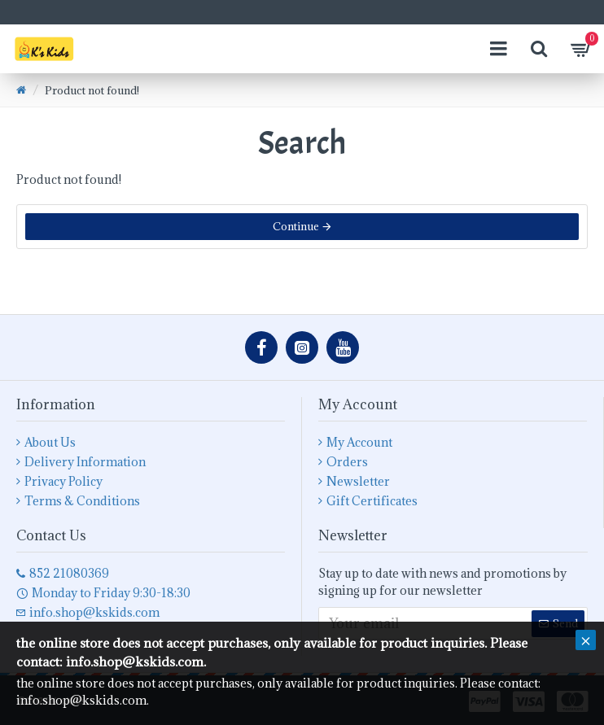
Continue (296, 226)
